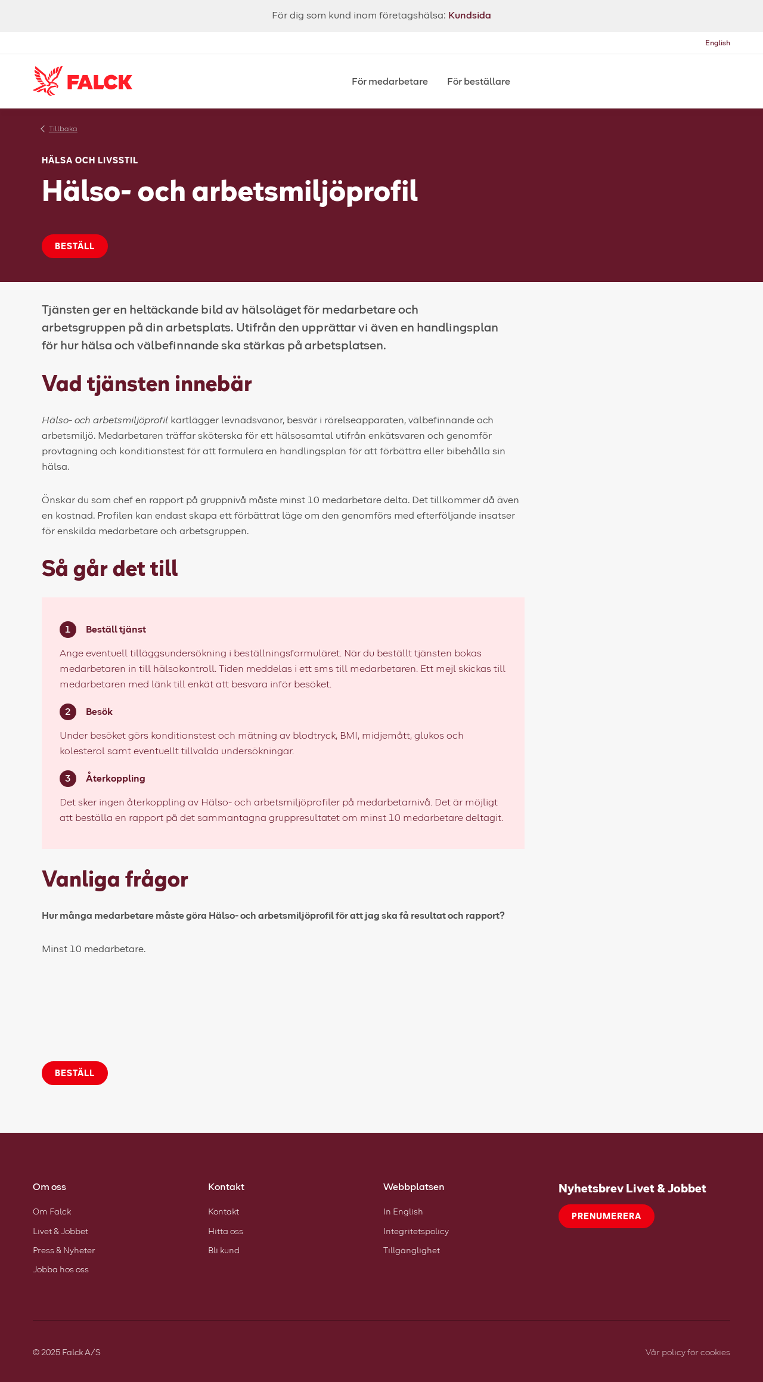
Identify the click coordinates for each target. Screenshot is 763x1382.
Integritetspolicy (416, 1231)
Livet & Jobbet (60, 1231)
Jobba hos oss (61, 1269)
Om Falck (52, 1211)
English (717, 42)
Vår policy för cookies (688, 1352)
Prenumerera (606, 1216)
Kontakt (223, 1211)
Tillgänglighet (411, 1250)
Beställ (75, 246)
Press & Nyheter (64, 1250)
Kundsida (469, 14)
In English (403, 1211)
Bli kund (224, 1250)
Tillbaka (63, 128)
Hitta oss (225, 1231)
